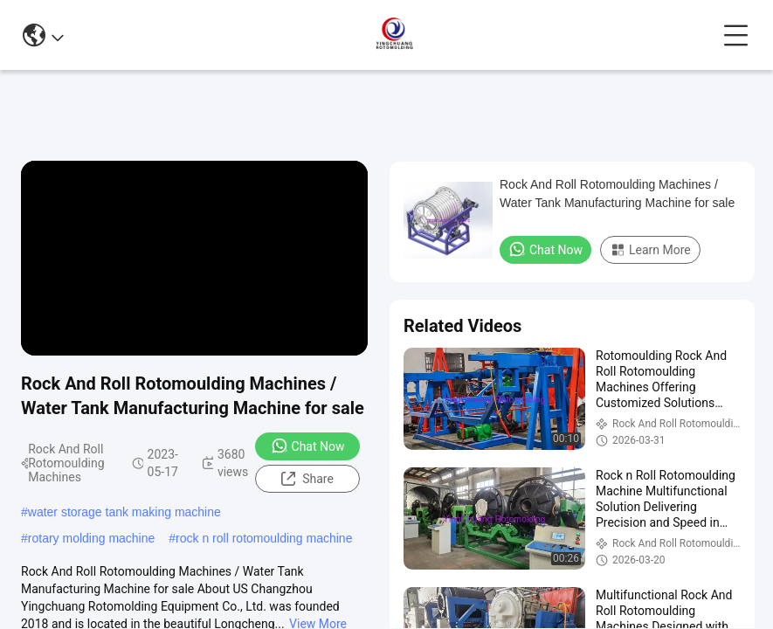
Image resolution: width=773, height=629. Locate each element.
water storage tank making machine (124, 512)
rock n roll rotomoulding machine (264, 538)
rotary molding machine (91, 538)
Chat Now (308, 445)
